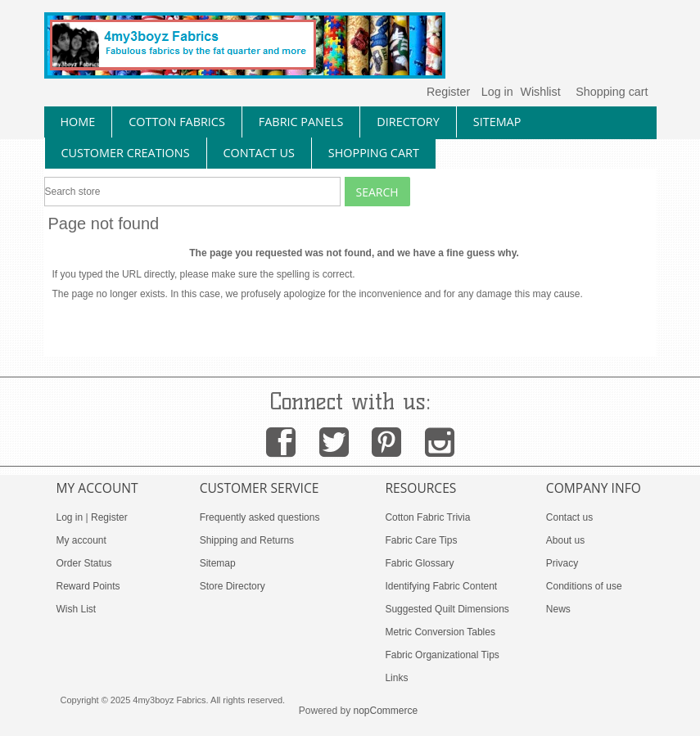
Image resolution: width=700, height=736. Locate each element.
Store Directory (232, 586)
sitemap (497, 121)
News (558, 609)
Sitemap (218, 563)
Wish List (76, 609)
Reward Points (88, 586)
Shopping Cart (373, 152)
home (78, 121)
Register (448, 91)
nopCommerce (386, 710)
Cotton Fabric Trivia (427, 517)
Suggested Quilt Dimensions (446, 609)
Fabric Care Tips (421, 540)
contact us (259, 152)
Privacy (562, 563)
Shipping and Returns (247, 540)
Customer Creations (125, 152)
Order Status (84, 563)
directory (408, 121)
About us (565, 540)
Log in (497, 91)
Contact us (569, 517)
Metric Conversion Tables (440, 632)
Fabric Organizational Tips (442, 655)
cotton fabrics (177, 121)
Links (396, 678)
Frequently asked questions (260, 517)
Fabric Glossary (419, 563)
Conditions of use (584, 586)
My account (81, 540)
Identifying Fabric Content (441, 586)
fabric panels (301, 121)
